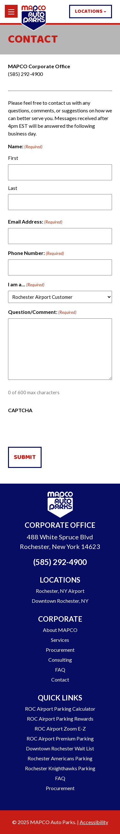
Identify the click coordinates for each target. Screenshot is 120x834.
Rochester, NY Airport (60, 591)
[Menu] (11, 11)
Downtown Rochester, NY (60, 601)
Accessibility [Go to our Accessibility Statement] (94, 822)
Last (12, 188)
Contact (60, 679)
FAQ (60, 669)
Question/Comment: (42, 312)
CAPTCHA (20, 410)
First (13, 158)
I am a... (26, 284)
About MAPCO (60, 630)
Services (60, 640)
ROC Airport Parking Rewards (60, 718)
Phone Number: (36, 253)
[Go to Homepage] (60, 506)
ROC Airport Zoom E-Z (60, 728)
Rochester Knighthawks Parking (60, 768)
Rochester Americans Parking (60, 758)
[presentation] (56, 429)
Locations (88, 11)
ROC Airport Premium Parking (60, 738)
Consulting (60, 660)
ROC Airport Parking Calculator (60, 709)
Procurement (60, 650)
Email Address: (35, 221)
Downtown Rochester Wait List (60, 748)
